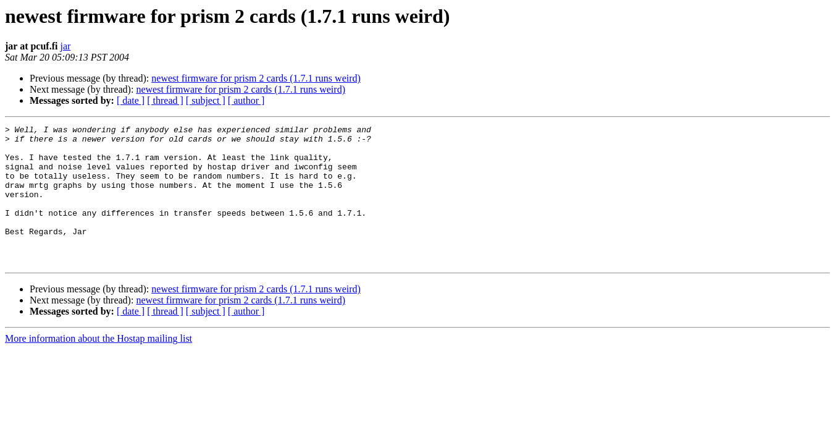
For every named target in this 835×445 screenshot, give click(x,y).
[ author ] (246, 100)
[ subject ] (205, 100)
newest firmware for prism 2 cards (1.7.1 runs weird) (256, 78)
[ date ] (131, 100)
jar (65, 46)
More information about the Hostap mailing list (98, 366)
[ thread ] (165, 100)
